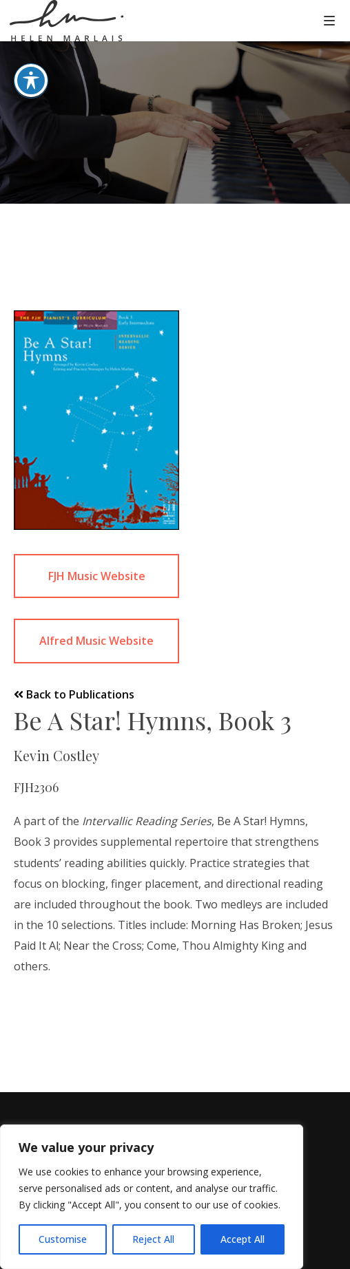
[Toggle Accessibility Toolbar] (31, 59)
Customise (63, 1239)
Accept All (242, 1239)
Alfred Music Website (96, 640)
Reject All (153, 1239)
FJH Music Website (96, 576)
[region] (151, 1196)
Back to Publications (74, 694)
